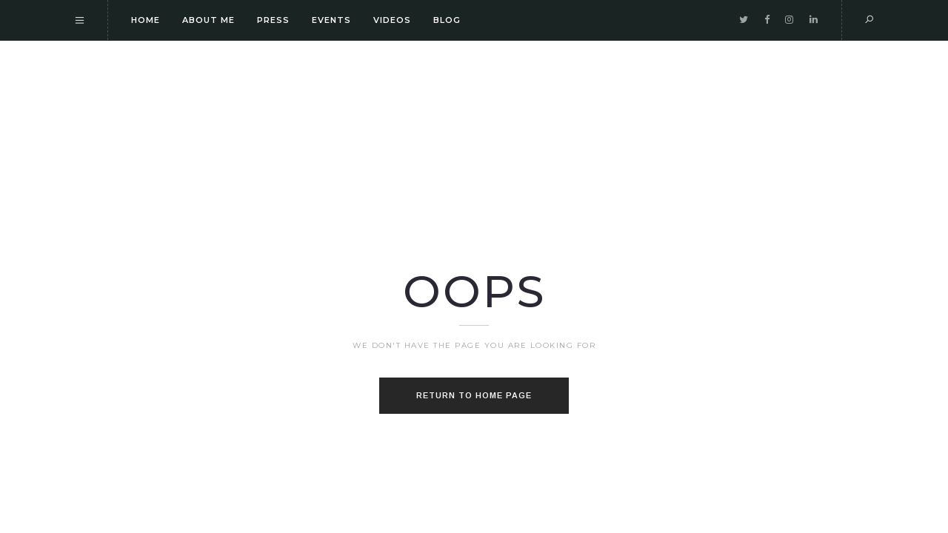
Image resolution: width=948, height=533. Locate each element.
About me (208, 20)
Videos (392, 20)
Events (331, 20)
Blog (447, 20)
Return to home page (474, 395)
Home (145, 20)
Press (273, 20)
